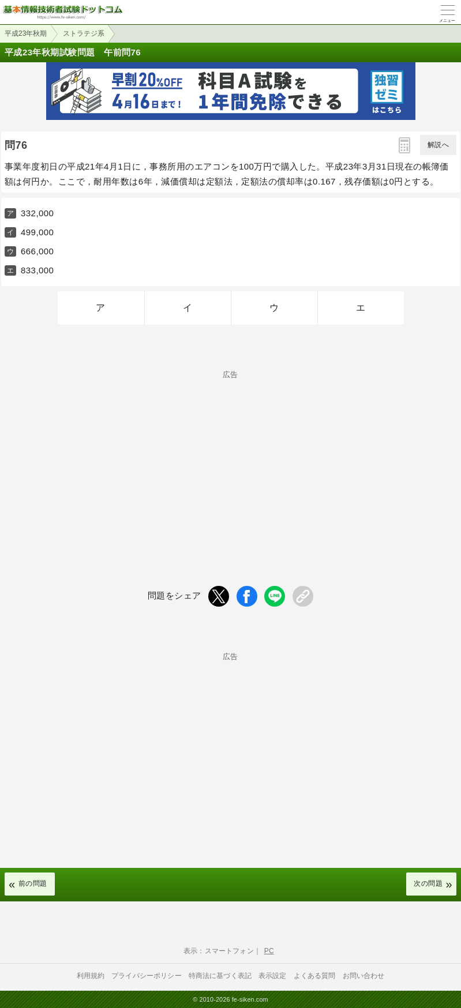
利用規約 (91, 976)
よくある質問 (315, 976)
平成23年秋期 (26, 33)
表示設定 (272, 976)
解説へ (438, 145)
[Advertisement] (230, 459)
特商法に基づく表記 (220, 976)
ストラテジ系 (83, 33)
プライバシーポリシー (146, 976)
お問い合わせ (364, 976)
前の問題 (32, 883)
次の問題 (428, 883)
